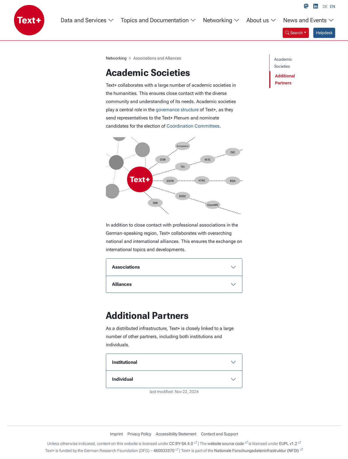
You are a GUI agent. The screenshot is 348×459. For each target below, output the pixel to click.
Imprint (116, 434)
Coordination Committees (193, 126)
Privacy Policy (139, 434)
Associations (126, 267)
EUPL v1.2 (288, 443)
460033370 (163, 450)
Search (294, 32)
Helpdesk (324, 32)
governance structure (177, 109)
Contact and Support (219, 434)
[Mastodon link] (307, 6)
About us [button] (261, 20)
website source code (225, 443)
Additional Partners (285, 80)
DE (325, 6)
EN (332, 6)
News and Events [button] (308, 20)
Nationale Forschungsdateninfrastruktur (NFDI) (256, 450)
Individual (122, 379)
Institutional (124, 362)
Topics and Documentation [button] (158, 20)
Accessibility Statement (176, 434)
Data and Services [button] (87, 20)
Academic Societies (283, 63)
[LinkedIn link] (316, 6)
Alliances (122, 284)
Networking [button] (221, 20)
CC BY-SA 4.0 (181, 443)
